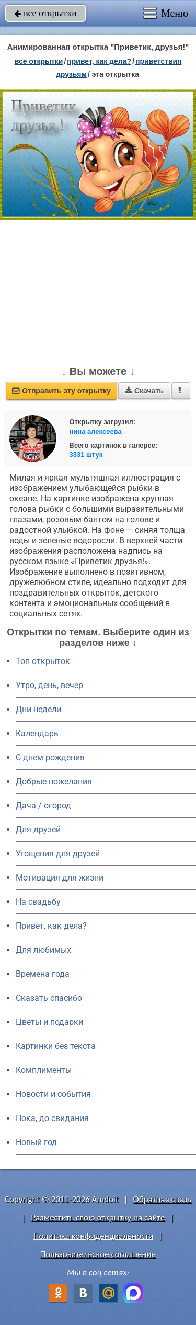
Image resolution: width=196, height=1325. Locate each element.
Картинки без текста (56, 1046)
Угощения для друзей (58, 854)
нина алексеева (96, 432)
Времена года (43, 974)
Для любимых (43, 950)
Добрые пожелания (54, 781)
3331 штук (86, 455)
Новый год (36, 1142)
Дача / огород (43, 805)
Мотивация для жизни (59, 878)
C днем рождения (50, 757)
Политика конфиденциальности (93, 1235)
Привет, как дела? (51, 926)
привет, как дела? (99, 61)
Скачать (144, 390)
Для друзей (38, 830)
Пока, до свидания (52, 1118)
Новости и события (53, 1094)
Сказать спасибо (49, 998)
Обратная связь (162, 1199)
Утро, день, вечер (49, 685)
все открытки (45, 13)
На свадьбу (38, 902)
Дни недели (38, 709)
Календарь (37, 733)
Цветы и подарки (49, 1022)
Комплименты (44, 1070)
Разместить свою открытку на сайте (98, 1217)
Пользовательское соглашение (98, 1254)
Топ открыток (43, 661)
